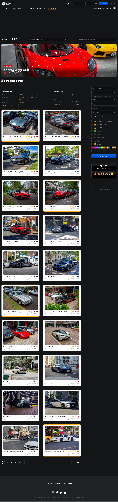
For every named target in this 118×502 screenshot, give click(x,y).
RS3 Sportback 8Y (12, 242)
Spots (14, 8)
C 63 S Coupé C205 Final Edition (65, 137)
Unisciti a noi (22, 8)
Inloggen (107, 8)
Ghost (13, 382)
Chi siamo (48, 484)
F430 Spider (11, 347)
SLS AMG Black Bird (20, 137)
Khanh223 (7, 139)
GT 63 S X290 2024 (61, 417)
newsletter (68, 484)
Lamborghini (48, 312)
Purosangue (53, 172)
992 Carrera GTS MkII (57, 242)
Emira (9, 417)
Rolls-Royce (7, 382)
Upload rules (41, 8)
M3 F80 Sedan (52, 277)
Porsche (5, 207)
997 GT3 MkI (54, 207)
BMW (46, 277)
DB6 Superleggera (18, 312)
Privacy (71, 497)
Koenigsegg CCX (16, 70)
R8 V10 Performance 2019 (14, 452)
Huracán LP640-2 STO (60, 312)
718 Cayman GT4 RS (15, 207)
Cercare (103, 3)
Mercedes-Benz (8, 137)
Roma (51, 382)
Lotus (5, 417)
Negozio (32, 8)
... (23, 462)
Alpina (5, 172)
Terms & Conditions (59, 497)
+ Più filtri (112, 3)
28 (27, 462)
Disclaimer (80, 497)
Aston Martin (7, 312)
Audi (4, 242)
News (64, 3)
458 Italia (52, 347)
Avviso (97, 8)
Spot (71, 3)
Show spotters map (10, 106)
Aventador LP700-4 (59, 452)
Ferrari (47, 172)
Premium (52, 8)
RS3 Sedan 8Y (10, 277)
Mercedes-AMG (49, 137)
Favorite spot (7, 66)
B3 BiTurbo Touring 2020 (16, 172)
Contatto (58, 484)
